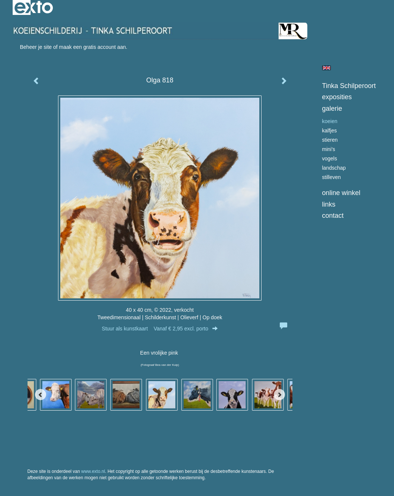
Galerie (332, 108)
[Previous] (40, 394)
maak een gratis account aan (92, 47)
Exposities (337, 97)
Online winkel (341, 193)
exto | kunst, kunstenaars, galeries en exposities (34, 7)
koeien (329, 121)
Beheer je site (36, 47)
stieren (330, 140)
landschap (334, 168)
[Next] (279, 394)
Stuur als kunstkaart (160, 329)
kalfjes (329, 131)
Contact (333, 215)
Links (329, 204)
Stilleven (331, 177)
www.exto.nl (93, 471)
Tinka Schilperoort (349, 86)
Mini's (328, 149)
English (326, 68)
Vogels (329, 158)
